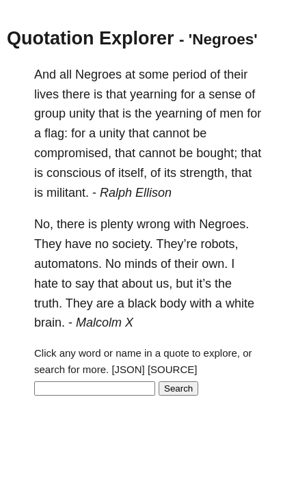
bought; (216, 153)
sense (224, 94)
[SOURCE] (173, 369)
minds (140, 264)
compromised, (72, 153)
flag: (56, 133)
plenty (116, 224)
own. (215, 264)
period (189, 74)
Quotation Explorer (90, 38)
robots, (220, 244)
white (240, 303)
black (142, 303)
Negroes (98, 74)
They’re (176, 244)
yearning (153, 94)
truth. (48, 303)
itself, (132, 173)
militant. (67, 193)
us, (164, 283)
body (173, 303)
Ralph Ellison (136, 193)
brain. (49, 322)
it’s (203, 283)
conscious (73, 173)
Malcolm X (104, 322)
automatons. (68, 264)
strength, (204, 173)
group (50, 113)
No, (43, 224)
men (231, 113)
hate (46, 283)
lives (46, 94)
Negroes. (224, 224)
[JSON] (127, 369)
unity (82, 113)
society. (132, 244)
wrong (153, 224)
